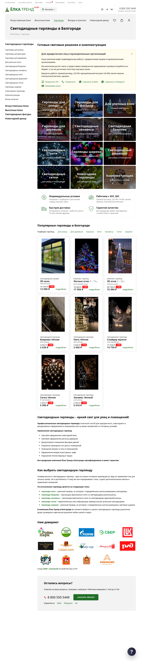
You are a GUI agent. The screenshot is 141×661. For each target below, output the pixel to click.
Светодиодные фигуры (18, 114)
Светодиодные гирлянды (19, 44)
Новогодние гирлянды (15, 91)
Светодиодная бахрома (15, 66)
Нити (99, 231)
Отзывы (49, 2)
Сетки (119, 231)
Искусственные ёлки (17, 105)
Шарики (128, 231)
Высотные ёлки (14, 110)
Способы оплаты (25, 2)
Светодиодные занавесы (16, 70)
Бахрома (90, 231)
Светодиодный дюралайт (16, 78)
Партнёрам (60, 2)
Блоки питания (11, 99)
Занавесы (109, 231)
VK (76, 603)
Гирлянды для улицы (14, 50)
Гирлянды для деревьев (15, 58)
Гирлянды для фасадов (15, 54)
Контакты (71, 2)
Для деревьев (77, 231)
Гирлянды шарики (13, 87)
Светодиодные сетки (14, 82)
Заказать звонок (85, 597)
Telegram (68, 603)
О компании (10, 2)
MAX (59, 603)
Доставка (39, 2)
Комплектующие (12, 95)
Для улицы (62, 231)
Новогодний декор (15, 118)
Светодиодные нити (14, 74)
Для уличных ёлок (13, 62)
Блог (80, 2)
